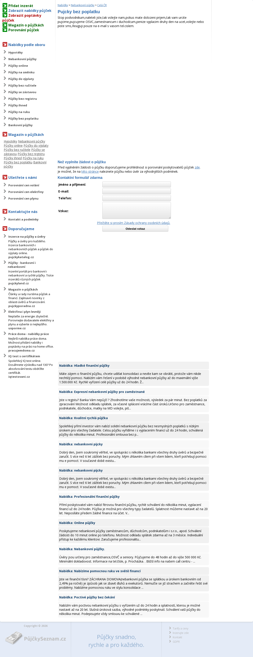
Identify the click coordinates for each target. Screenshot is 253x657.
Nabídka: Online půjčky (77, 523)
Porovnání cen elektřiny (26, 192)
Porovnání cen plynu (23, 198)
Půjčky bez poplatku (23, 118)
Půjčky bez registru (22, 99)
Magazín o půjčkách (26, 25)
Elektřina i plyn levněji (24, 312)
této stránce (90, 171)
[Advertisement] (133, 61)
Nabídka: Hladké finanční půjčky (84, 365)
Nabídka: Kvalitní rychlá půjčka (83, 418)
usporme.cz (17, 328)
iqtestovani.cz (19, 377)
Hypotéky (15, 52)
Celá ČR (102, 5)
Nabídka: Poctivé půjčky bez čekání (87, 597)
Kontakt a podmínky (23, 219)
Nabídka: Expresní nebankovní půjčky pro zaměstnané (102, 392)
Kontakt (177, 637)
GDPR (176, 642)
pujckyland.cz (18, 283)
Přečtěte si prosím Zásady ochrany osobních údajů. (133, 223)
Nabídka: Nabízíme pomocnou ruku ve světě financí (100, 571)
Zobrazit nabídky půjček (29, 10)
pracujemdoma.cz (21, 350)
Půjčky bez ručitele (22, 85)
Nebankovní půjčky (22, 59)
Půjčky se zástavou (22, 92)
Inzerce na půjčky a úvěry (26, 237)
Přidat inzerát (20, 5)
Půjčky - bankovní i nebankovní (22, 265)
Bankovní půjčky (20, 125)
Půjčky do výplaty (21, 79)
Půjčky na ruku (19, 112)
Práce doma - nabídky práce (28, 334)
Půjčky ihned (17, 105)
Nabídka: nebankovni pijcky (81, 444)
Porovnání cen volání (23, 185)
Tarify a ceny (180, 628)
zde (197, 167)
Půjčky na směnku (21, 72)
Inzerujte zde (181, 633)
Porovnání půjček (23, 30)
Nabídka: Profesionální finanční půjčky (89, 496)
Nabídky (63, 5)
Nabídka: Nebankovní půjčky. (82, 549)
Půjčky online (18, 66)
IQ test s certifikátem (24, 356)
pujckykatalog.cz (21, 257)
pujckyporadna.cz (21, 306)
